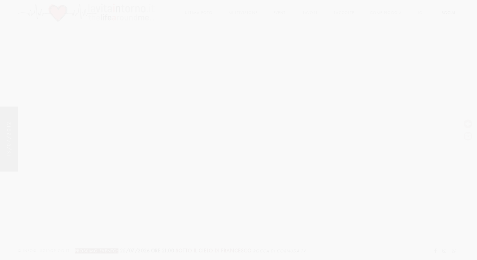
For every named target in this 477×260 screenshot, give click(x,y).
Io (420, 12)
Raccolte (343, 12)
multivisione (243, 12)
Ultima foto (199, 12)
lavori (310, 12)
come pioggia (386, 12)
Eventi (280, 12)
